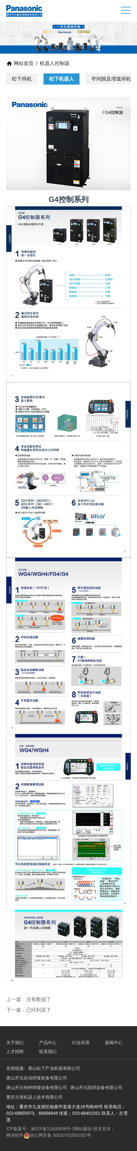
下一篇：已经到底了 (28, 1010)
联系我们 (48, 1051)
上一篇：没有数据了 (28, 999)
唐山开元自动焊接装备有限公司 (36, 1077)
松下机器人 (61, 78)
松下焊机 (22, 78)
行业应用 (80, 1042)
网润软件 (15, 1135)
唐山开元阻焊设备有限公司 (96, 1087)
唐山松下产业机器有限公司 (54, 1068)
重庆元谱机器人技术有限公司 (34, 1097)
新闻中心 (113, 1042)
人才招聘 (15, 1051)
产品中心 (48, 1042)
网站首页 (20, 63)
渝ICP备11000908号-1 (52, 1128)
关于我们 (15, 1042)
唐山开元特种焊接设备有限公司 (36, 1087)
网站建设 (83, 1128)
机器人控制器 (55, 63)
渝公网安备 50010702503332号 (60, 1135)
